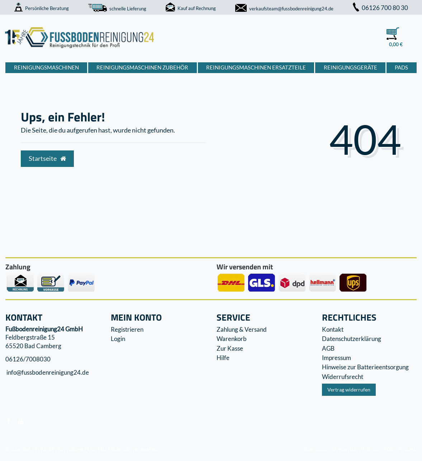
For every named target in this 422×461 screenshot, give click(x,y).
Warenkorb (232, 338)
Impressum (336, 357)
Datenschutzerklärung (351, 338)
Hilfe (223, 357)
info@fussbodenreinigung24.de (47, 372)
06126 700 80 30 (380, 7)
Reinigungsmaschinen (46, 67)
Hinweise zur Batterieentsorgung (365, 367)
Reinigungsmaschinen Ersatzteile (256, 67)
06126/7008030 (28, 359)
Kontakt (332, 329)
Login (118, 338)
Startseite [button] (47, 158)
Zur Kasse (230, 348)
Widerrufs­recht (342, 376)
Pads (401, 67)
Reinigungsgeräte (350, 67)
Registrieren (127, 329)
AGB (328, 348)
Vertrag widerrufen (348, 389)
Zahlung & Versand (242, 329)
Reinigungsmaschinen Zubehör (142, 67)
